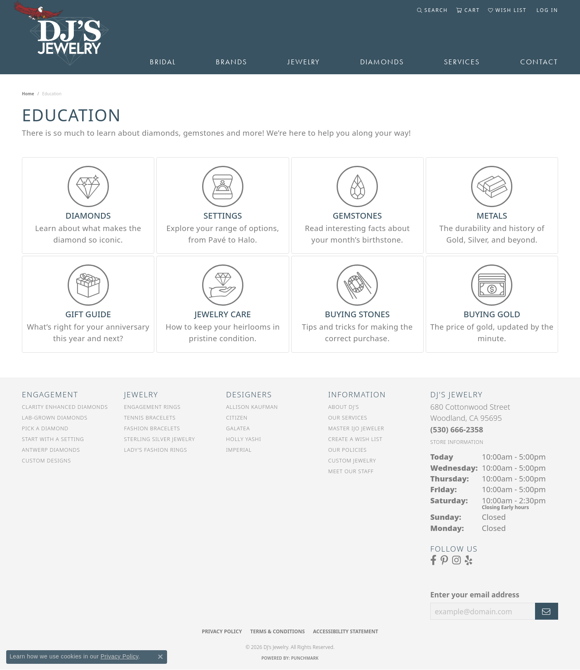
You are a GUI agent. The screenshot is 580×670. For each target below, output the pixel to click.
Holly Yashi (243, 439)
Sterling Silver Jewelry (159, 439)
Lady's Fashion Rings (155, 449)
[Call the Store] (456, 429)
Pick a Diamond (45, 428)
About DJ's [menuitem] (343, 406)
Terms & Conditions (277, 631)
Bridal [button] (163, 61)
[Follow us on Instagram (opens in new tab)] (456, 560)
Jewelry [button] (304, 61)
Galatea (238, 428)
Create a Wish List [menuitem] (355, 439)
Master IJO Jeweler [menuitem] (356, 428)
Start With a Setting (53, 439)
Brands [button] (231, 61)
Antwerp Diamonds (51, 449)
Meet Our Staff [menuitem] (351, 471)
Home (28, 94)
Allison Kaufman (252, 406)
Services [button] (462, 61)
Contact (539, 61)
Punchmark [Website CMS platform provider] (305, 658)
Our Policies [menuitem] (347, 449)
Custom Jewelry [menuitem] (352, 460)
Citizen (237, 417)
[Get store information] (456, 442)
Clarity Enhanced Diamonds (65, 406)
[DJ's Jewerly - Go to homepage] (73, 37)
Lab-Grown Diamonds (54, 417)
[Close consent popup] (160, 656)
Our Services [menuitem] (348, 417)
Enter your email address (474, 594)
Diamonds (382, 61)
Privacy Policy (222, 631)
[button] (432, 10)
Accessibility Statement (345, 631)
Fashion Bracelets (152, 428)
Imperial (239, 449)
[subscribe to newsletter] (546, 611)
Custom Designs (46, 460)
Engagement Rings (152, 406)
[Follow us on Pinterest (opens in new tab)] (444, 560)
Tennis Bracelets (150, 417)
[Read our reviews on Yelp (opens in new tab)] (468, 560)
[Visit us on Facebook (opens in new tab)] (433, 560)
